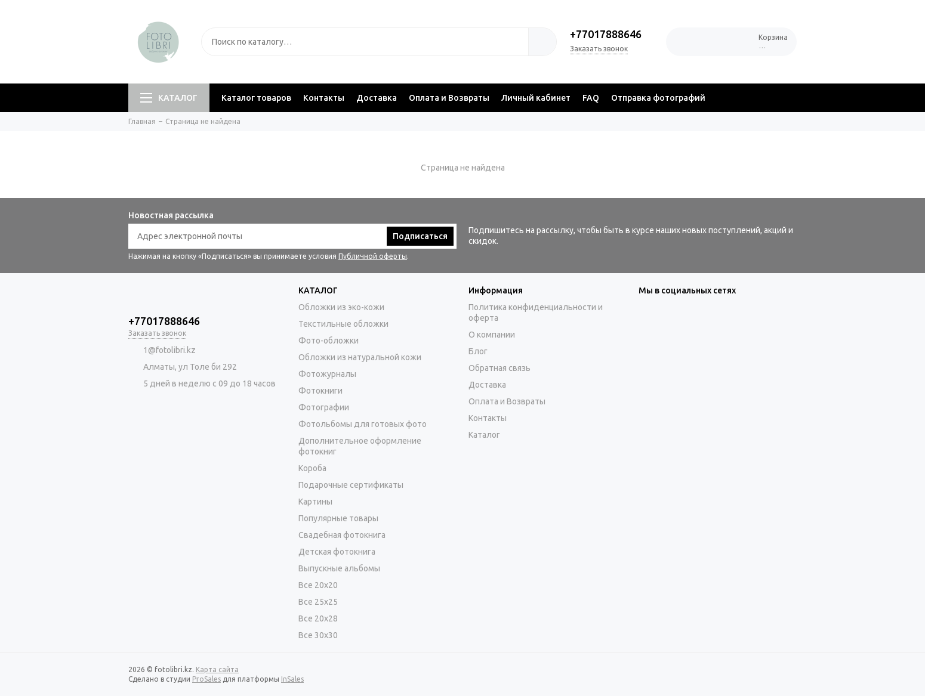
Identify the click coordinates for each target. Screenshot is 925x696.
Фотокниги (320, 390)
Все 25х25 (318, 602)
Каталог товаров (256, 98)
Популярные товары (338, 518)
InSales (292, 679)
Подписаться (420, 236)
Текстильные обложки (343, 324)
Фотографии (323, 407)
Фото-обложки (328, 340)
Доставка (376, 98)
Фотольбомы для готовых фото (362, 424)
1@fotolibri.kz (169, 350)
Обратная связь (499, 368)
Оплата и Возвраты (449, 98)
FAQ (590, 98)
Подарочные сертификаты (350, 485)
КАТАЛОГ (169, 98)
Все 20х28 (318, 618)
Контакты (323, 98)
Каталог (484, 435)
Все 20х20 (318, 585)
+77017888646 (606, 34)
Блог (478, 351)
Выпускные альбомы (339, 568)
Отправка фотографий (658, 98)
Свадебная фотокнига (342, 535)
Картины (315, 501)
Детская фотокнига (336, 551)
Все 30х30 (318, 635)
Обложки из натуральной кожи (359, 357)
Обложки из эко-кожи (341, 307)
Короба (312, 468)
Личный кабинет (536, 98)
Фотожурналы (327, 374)
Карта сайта (217, 669)
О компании (491, 334)
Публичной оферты (372, 256)
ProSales (206, 679)
